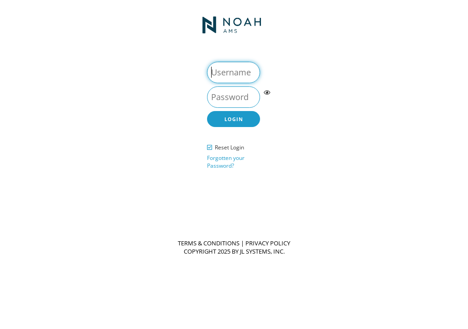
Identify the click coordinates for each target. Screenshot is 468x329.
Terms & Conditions (208, 243)
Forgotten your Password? (226, 162)
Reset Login (229, 147)
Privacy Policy (267, 243)
